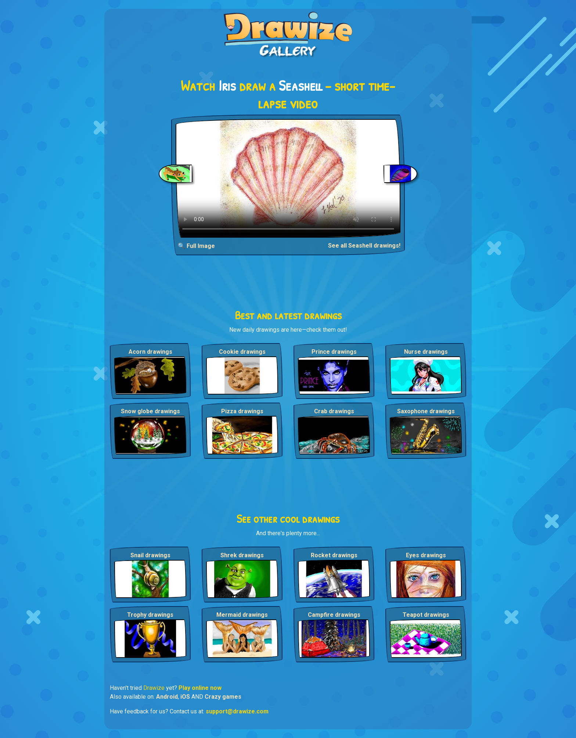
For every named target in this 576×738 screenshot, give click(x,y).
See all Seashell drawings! (364, 245)
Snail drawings (150, 555)
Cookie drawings (242, 351)
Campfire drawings (334, 614)
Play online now (200, 687)
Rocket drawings (334, 555)
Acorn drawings (150, 351)
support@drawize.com (237, 711)
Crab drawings (334, 411)
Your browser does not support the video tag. (288, 178)
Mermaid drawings (242, 614)
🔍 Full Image (196, 245)
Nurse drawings (426, 351)
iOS (185, 696)
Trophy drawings (150, 614)
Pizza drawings (242, 411)
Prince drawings (334, 351)
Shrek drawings (242, 555)
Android (167, 696)
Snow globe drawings (150, 411)
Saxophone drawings (426, 411)
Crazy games (223, 696)
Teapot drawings (426, 614)
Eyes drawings (426, 555)
